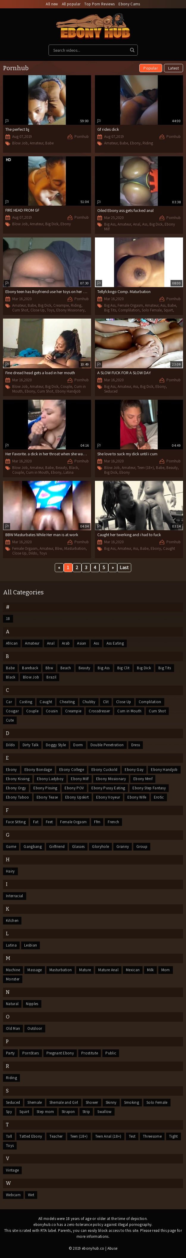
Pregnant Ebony (60, 1053)
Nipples (32, 1003)
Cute (10, 720)
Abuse (112, 1248)
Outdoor (34, 1028)
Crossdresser (99, 711)
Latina (68, 472)
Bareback (30, 667)
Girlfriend (57, 846)
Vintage (12, 1170)
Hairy (10, 871)
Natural (12, 1003)
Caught (169, 548)
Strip (86, 1111)
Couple (66, 386)
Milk (150, 969)
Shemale (34, 1102)
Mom (165, 969)
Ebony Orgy (16, 788)
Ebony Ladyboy (50, 778)
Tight (173, 1136)
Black (73, 467)
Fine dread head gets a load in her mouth (40, 372)
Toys (50, 310)
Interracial (14, 895)
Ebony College (71, 769)
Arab (66, 643)
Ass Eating (115, 643)
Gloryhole (100, 846)
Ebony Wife (136, 797)
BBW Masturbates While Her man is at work (41, 534)
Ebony (135, 143)
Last (124, 567)
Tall (9, 1136)
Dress (135, 744)
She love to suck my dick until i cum (127, 453)
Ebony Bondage (38, 769)
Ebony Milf (79, 778)
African (12, 643)
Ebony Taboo (17, 797)
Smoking (131, 1102)
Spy (9, 1111)
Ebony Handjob (68, 391)
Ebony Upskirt (77, 797)
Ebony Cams (129, 4)
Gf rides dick (108, 129)
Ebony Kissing (17, 778)
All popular (71, 4)
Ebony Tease (47, 797)
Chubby (89, 701)
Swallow (104, 1111)
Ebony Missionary (70, 310)
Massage (34, 969)
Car (9, 701)
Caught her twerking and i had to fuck (129, 534)
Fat (35, 821)
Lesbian (30, 945)
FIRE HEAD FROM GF (22, 210)
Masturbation (75, 548)
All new (52, 4)
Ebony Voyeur (108, 797)
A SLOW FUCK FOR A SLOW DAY (124, 372)
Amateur (36, 143)
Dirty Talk (30, 744)
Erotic (159, 797)
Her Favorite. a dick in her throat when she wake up (48, 453)
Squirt (168, 310)
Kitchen (12, 920)
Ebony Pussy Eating (108, 788)
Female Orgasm (130, 305)
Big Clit (123, 667)
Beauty (61, 467)
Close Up (37, 310)
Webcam (13, 1194)
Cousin (52, 711)
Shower (92, 1102)
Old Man (13, 1028)
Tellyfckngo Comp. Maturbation (124, 291)
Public (110, 1053)
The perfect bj (17, 129)
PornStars (30, 1053)
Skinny (111, 1102)
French (113, 821)
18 (8, 618)
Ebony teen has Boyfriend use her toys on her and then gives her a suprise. (68, 291)
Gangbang (33, 846)
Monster (12, 979)
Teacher (55, 1136)
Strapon (68, 1111)
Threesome (152, 1136)
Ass (144, 224)
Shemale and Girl (63, 1102)
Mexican (133, 969)
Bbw (58, 548)
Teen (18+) (145, 467)
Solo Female (152, 310)
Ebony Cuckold (104, 769)
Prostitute (89, 1053)
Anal (136, 224)
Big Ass (109, 224)
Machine (13, 969)
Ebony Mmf (142, 778)
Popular (150, 68)
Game (11, 846)
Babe (49, 143)
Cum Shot (20, 310)
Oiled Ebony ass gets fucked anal (125, 210)
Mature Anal (108, 969)
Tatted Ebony (30, 1136)
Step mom (45, 1111)
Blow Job (20, 143)
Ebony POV (74, 788)
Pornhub (81, 136)
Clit (106, 701)
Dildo (33, 553)
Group (141, 846)
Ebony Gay (134, 769)
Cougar (12, 711)
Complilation (129, 310)
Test (132, 1136)
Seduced (111, 391)
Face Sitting (16, 821)
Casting (25, 701)
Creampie (61, 305)
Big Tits (110, 310)
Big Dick (51, 223)
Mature (85, 969)
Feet (49, 821)
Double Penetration (107, 744)
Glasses (78, 846)
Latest (173, 68)
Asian (81, 643)
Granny (122, 846)
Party (10, 1053)
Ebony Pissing (45, 788)
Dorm (78, 744)
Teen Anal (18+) (108, 1136)
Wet (31, 1194)
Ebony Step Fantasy (149, 788)
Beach (65, 667)
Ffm (97, 821)
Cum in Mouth (37, 472)
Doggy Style (56, 744)
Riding (148, 143)
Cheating (67, 701)
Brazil (51, 677)
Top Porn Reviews (99, 4)
